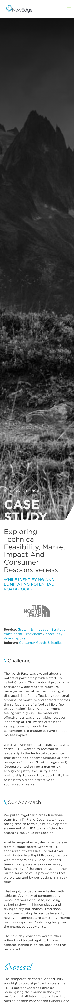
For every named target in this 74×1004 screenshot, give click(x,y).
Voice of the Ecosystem (22, 634)
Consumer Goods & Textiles (40, 643)
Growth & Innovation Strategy (42, 629)
